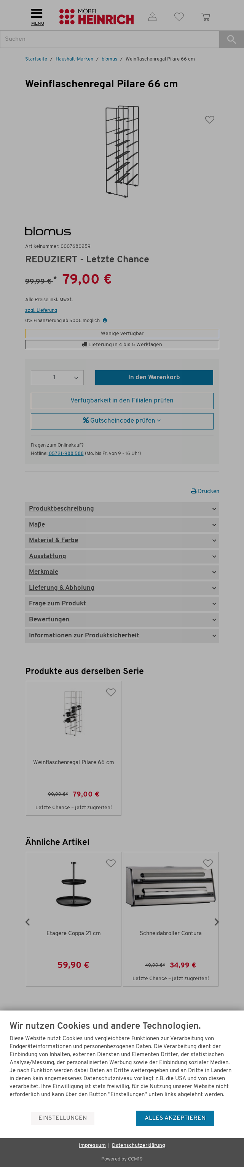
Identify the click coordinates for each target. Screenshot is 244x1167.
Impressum (92, 1145)
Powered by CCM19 (122, 1159)
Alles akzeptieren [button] (175, 1118)
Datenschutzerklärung (138, 1145)
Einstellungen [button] (62, 1118)
